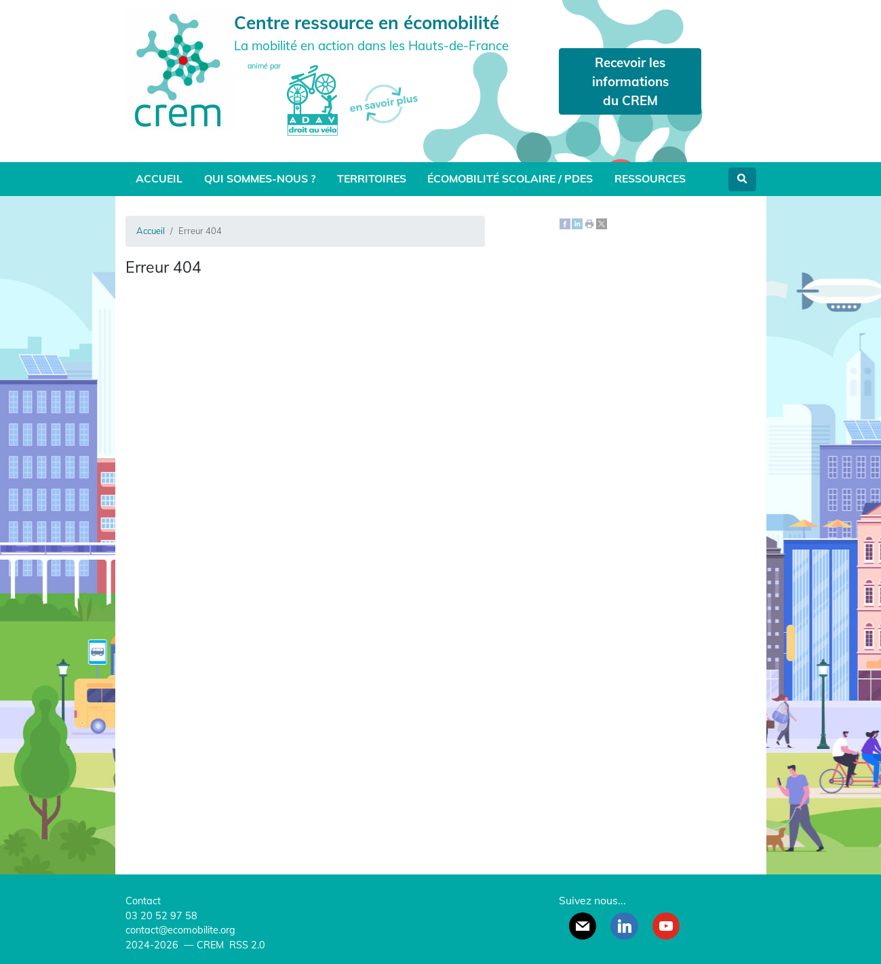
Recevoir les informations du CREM (630, 81)
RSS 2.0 (246, 945)
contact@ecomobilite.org (180, 930)
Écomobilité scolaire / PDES (510, 178)
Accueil (159, 178)
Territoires (371, 178)
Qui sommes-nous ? (259, 178)
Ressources (650, 178)
